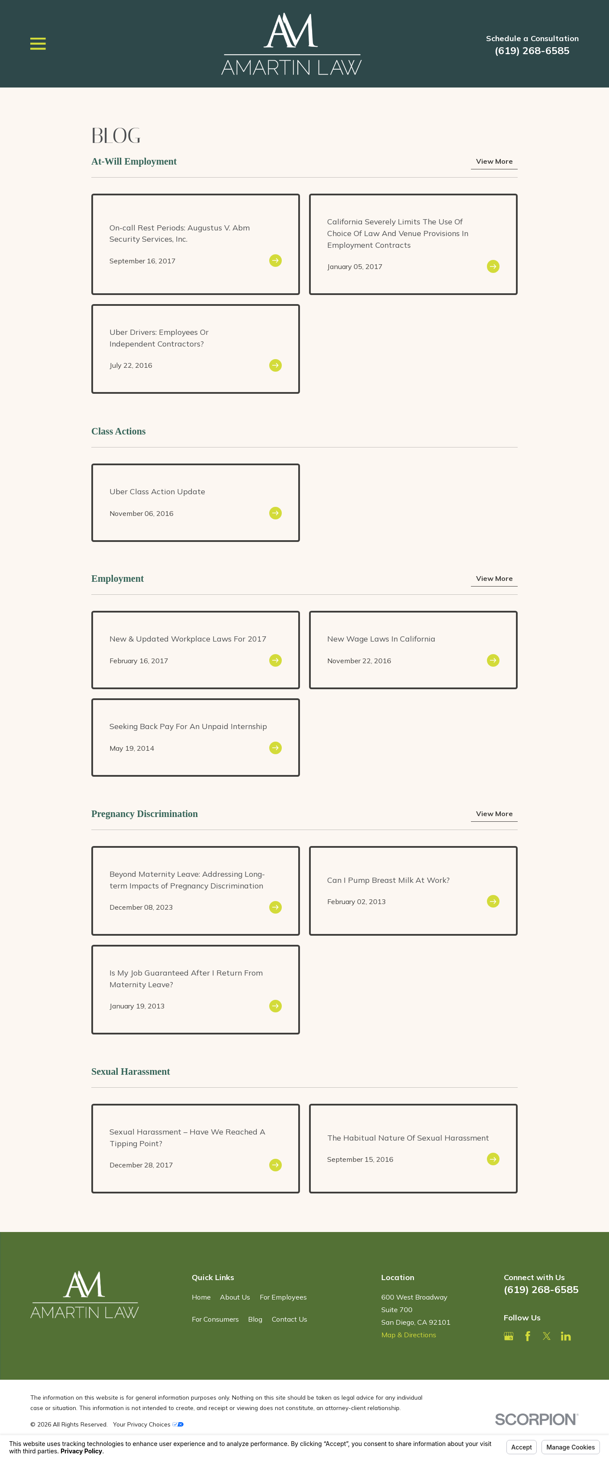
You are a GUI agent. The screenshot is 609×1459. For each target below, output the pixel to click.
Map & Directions (408, 1334)
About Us (235, 1297)
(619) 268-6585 (532, 50)
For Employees (283, 1297)
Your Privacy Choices (148, 1424)
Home (201, 1297)
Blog (255, 1319)
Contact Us (289, 1319)
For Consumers (215, 1319)
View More (494, 161)
